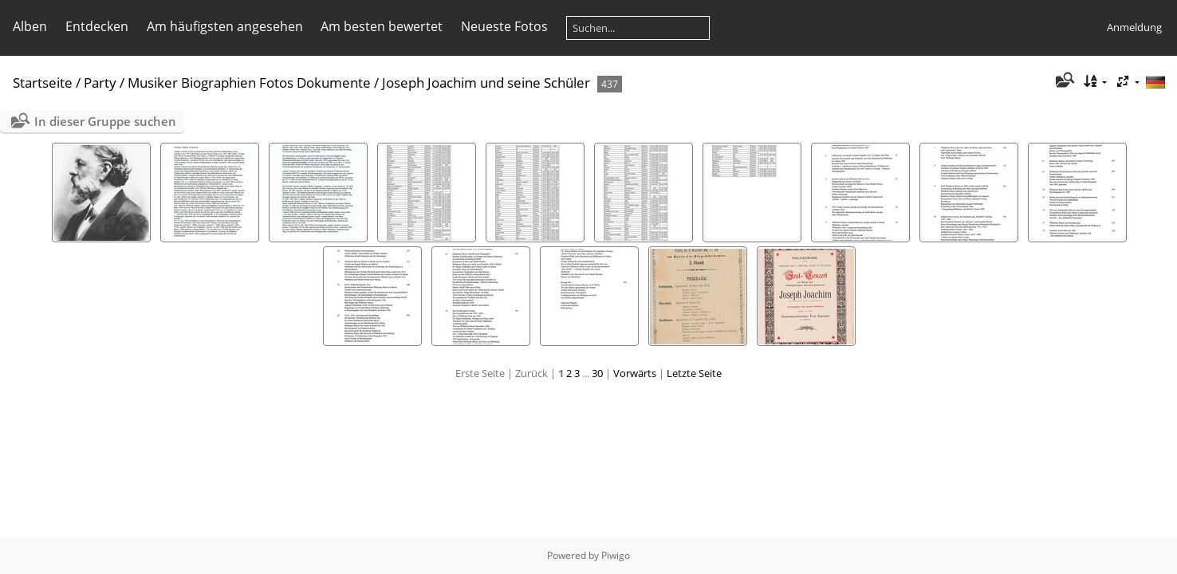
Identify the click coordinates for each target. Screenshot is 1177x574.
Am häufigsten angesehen (225, 26)
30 (597, 373)
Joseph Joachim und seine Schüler (486, 82)
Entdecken (96, 26)
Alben (30, 26)
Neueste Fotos (504, 26)
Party (100, 82)
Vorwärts (634, 373)
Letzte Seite (694, 373)
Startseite (43, 82)
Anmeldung (1134, 27)
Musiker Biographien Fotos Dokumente (249, 82)
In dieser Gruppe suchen (105, 121)
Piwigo (615, 555)
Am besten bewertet (382, 26)
